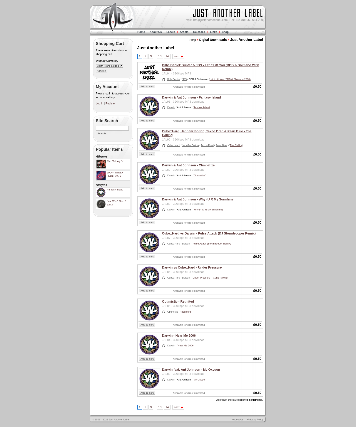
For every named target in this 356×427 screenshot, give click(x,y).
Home (141, 32)
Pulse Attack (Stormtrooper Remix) (212, 243)
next (177, 56)
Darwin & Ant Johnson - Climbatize (188, 165)
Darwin (171, 107)
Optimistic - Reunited (178, 301)
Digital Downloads (213, 40)
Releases (199, 32)
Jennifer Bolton (190, 145)
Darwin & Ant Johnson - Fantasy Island (191, 97)
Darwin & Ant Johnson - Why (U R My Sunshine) (198, 199)
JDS (184, 79)
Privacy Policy (255, 419)
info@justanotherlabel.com (210, 20)
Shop (225, 32)
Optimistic (172, 311)
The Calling (236, 145)
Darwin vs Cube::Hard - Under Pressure (192, 267)
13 (159, 56)
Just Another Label (246, 40)
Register (111, 103)
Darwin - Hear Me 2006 (179, 335)
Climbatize (199, 175)
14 (167, 56)
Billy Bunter (173, 79)
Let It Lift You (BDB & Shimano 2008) (230, 79)
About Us (156, 32)
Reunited (186, 311)
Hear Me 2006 (186, 345)
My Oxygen (200, 379)
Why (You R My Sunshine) (208, 209)
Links (213, 32)
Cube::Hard (173, 145)
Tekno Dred (207, 145)
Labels (170, 32)
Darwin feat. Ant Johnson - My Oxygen (191, 369)
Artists (184, 32)
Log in (99, 103)
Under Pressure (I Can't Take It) (210, 277)
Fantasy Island (202, 107)
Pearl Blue (221, 145)
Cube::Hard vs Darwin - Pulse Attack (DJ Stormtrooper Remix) (209, 233)
